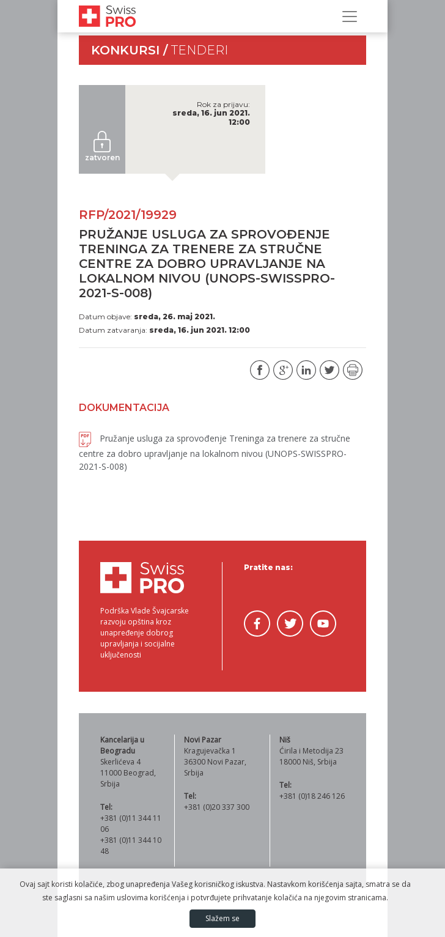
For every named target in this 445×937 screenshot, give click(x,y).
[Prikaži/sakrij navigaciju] (349, 16)
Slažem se (222, 918)
